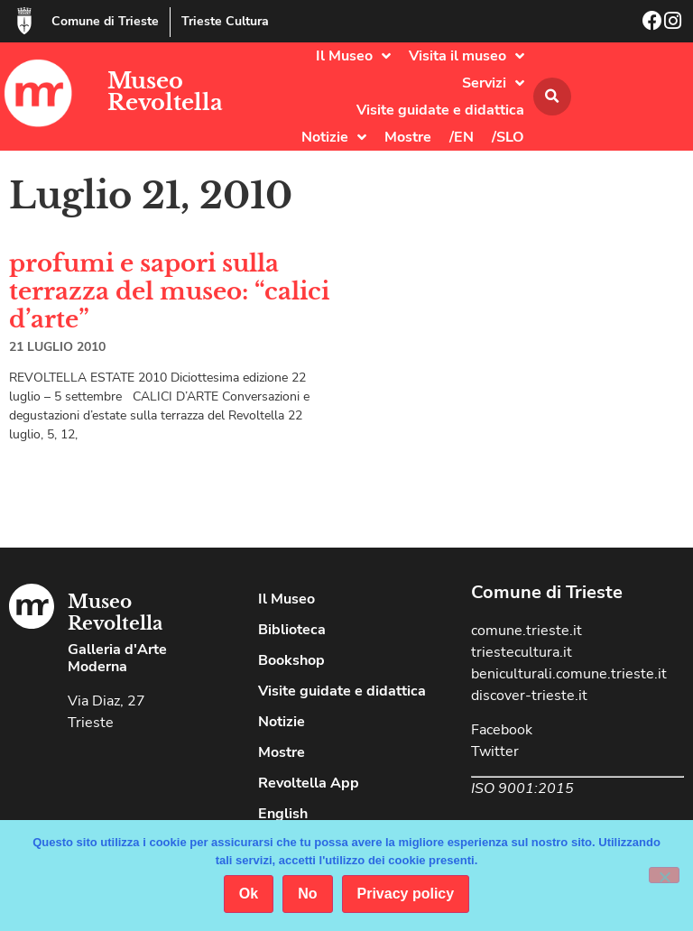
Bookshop (291, 660)
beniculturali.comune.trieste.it (569, 674)
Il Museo (353, 55)
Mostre (407, 137)
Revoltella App (308, 783)
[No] (664, 875)
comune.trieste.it (526, 631)
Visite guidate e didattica (440, 110)
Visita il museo (466, 55)
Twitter (495, 751)
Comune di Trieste (105, 21)
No (307, 893)
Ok (248, 893)
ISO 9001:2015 (522, 788)
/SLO (508, 137)
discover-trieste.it (529, 695)
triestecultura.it (521, 652)
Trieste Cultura (225, 21)
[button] (552, 96)
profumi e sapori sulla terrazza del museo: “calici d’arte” (169, 291)
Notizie (333, 137)
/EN (461, 137)
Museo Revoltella (165, 91)
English (283, 814)
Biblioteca (292, 630)
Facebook (501, 730)
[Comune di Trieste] (24, 20)
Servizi (493, 83)
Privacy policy (406, 893)
